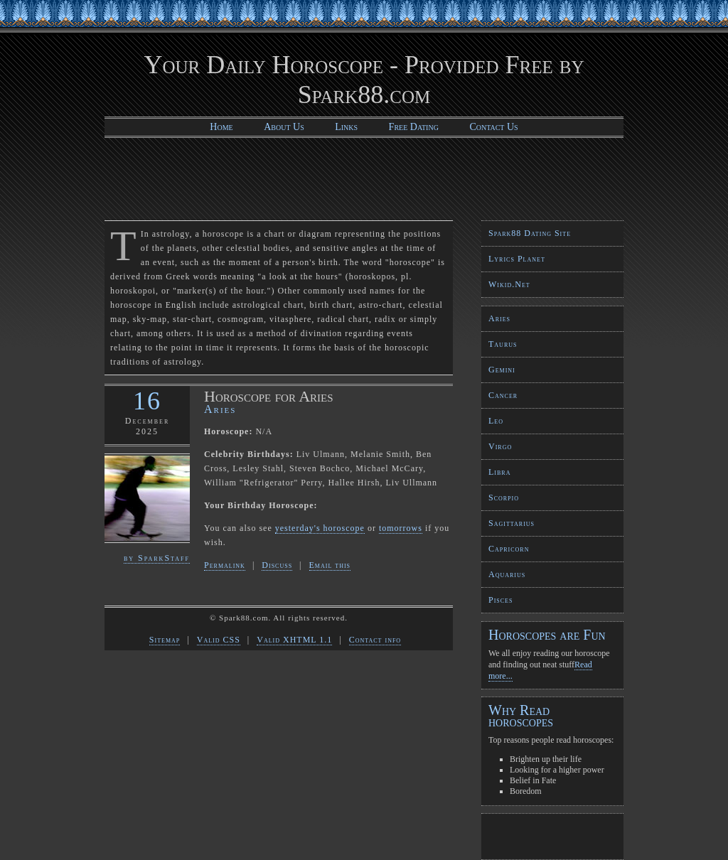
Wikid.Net (509, 284)
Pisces (500, 600)
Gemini (501, 370)
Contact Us (493, 127)
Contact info (375, 640)
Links (346, 127)
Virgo (500, 446)
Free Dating (414, 127)
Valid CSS (218, 640)
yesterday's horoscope (320, 528)
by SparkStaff (157, 558)
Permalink (224, 565)
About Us (284, 127)
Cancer (503, 395)
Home (221, 127)
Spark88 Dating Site (529, 233)
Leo (495, 421)
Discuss (277, 565)
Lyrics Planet (516, 259)
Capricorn (508, 549)
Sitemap (164, 640)
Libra (499, 472)
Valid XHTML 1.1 (294, 640)
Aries (499, 318)
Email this (330, 565)
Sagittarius (511, 523)
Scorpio (503, 497)
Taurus (502, 344)
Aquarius (506, 574)
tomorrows (400, 528)
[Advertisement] (364, 177)
